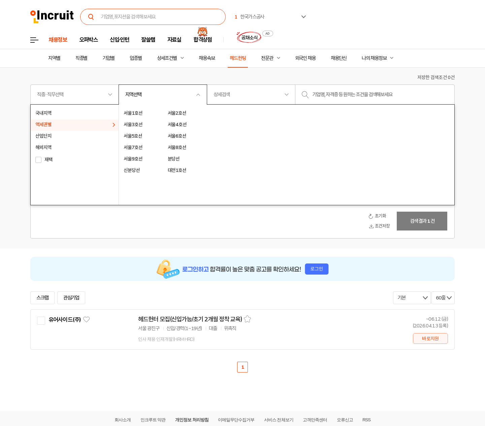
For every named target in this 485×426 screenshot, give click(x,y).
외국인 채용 (305, 58)
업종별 (136, 58)
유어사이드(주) (64, 319)
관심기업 (71, 297)
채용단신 (339, 58)
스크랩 (42, 297)
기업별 (108, 58)
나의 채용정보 (374, 58)
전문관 (267, 58)
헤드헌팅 (238, 58)
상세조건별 (167, 58)
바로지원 (430, 338)
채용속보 (207, 58)
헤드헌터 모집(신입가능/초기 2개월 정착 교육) (190, 319)
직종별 (81, 58)
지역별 (54, 58)
